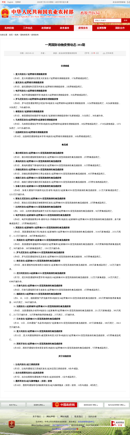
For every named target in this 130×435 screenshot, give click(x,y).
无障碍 (18, 2)
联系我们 (78, 416)
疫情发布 (83, 28)
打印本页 (109, 53)
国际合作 (120, 28)
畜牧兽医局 (24, 35)
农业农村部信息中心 (86, 422)
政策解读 (46, 28)
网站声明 (51, 416)
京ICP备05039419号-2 (60, 425)
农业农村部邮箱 (119, 2)
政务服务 (64, 28)
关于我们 (37, 416)
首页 (11, 35)
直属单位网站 (39, 405)
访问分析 (92, 416)
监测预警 (101, 28)
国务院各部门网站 (91, 405)
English (10, 2)
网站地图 (64, 416)
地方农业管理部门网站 (116, 405)
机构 (16, 35)
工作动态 (27, 28)
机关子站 (13, 405)
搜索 (125, 20)
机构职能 (9, 28)
